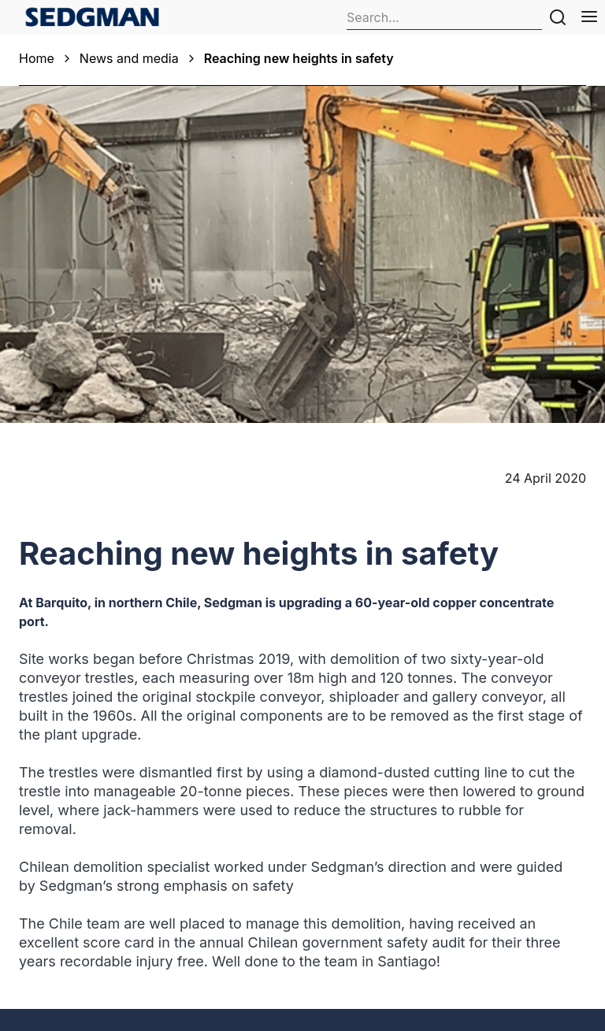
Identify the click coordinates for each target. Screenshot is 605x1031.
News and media (129, 58)
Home (36, 58)
